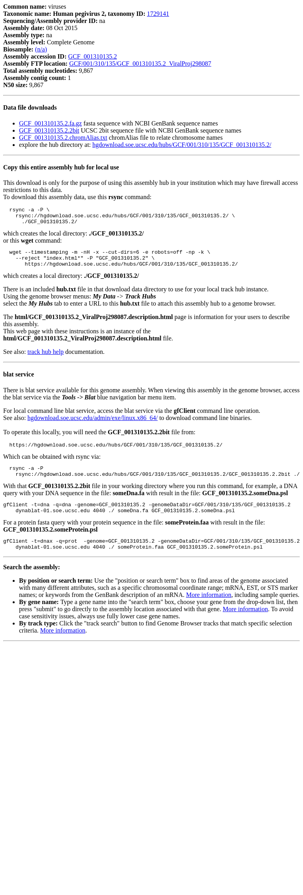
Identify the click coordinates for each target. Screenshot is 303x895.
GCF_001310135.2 (92, 56)
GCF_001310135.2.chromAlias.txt (63, 137)
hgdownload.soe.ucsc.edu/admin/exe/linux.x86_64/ (92, 425)
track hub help (45, 358)
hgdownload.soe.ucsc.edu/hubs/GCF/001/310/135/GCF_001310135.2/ (181, 144)
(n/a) (41, 49)
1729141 (158, 13)
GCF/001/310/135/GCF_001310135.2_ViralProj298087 (140, 63)
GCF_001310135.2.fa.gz (50, 123)
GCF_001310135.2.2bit (49, 130)
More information (208, 610)
